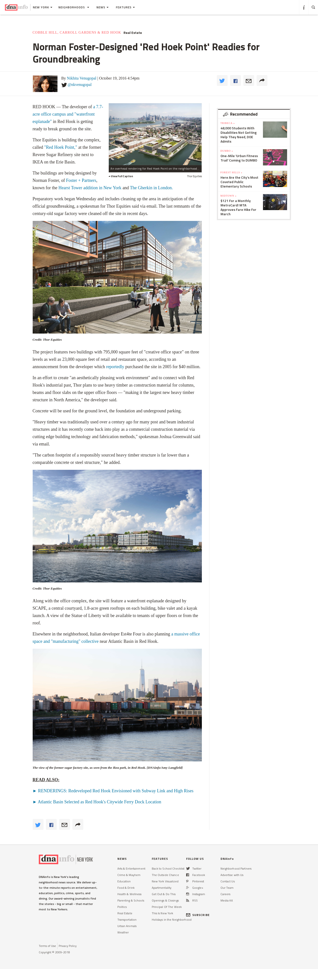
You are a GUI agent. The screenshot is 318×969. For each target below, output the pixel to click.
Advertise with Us (232, 875)
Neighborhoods (73, 7)
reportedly (115, 366)
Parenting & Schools (130, 900)
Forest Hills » (231, 172)
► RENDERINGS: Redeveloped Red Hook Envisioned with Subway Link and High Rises (113, 790)
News (103, 7)
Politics (122, 906)
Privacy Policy (68, 945)
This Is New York (162, 913)
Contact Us (228, 881)
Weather (123, 932)
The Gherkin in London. (152, 187)
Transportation (127, 919)
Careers (226, 894)
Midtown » (229, 195)
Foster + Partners (81, 180)
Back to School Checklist (168, 868)
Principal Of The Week (167, 906)
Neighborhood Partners (236, 868)
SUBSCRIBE (198, 915)
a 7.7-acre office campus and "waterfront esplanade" (68, 114)
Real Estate (133, 33)
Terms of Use (47, 945)
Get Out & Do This (164, 894)
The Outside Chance (165, 875)
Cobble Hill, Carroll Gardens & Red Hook (77, 32)
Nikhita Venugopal (81, 78)
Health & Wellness (129, 894)
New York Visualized (165, 881)
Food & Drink (126, 887)
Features (125, 7)
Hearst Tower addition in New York (89, 187)
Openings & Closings (165, 900)
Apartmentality (162, 887)
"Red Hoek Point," (60, 147)
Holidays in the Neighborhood (172, 919)
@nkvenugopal (80, 84)
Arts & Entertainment (131, 868)
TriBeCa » (228, 123)
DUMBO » (227, 150)
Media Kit (227, 900)
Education (124, 881)
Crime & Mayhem (129, 875)
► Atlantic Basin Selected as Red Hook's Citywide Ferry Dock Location (97, 801)
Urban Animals (127, 926)
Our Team (227, 887)
